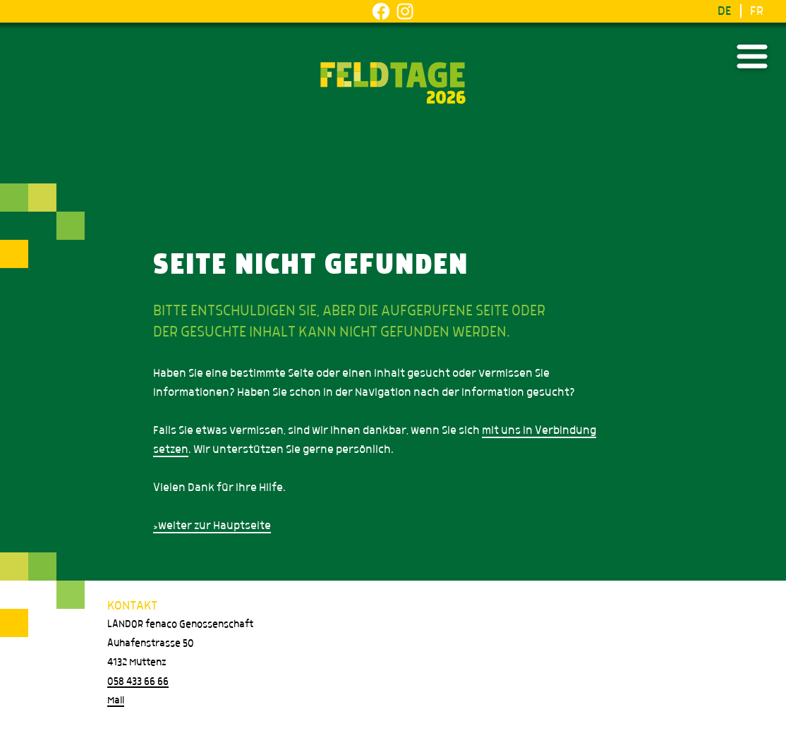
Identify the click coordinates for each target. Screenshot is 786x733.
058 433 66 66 (138, 681)
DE (725, 11)
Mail (115, 700)
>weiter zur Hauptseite (212, 525)
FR (756, 11)
